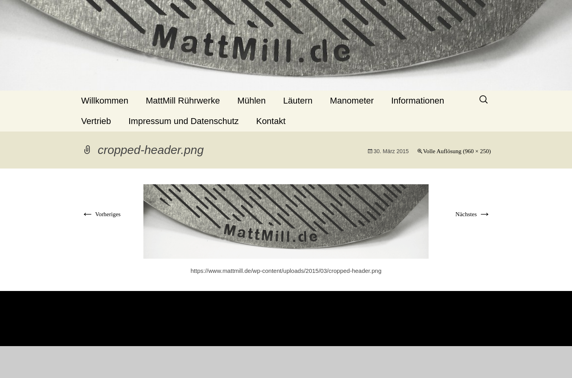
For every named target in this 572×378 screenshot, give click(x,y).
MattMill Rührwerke (183, 101)
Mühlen (251, 101)
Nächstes (473, 214)
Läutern (298, 101)
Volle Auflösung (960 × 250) (457, 151)
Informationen (417, 101)
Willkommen (104, 101)
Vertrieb (96, 121)
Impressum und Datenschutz (183, 121)
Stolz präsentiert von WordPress (286, 363)
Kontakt (271, 121)
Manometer (352, 101)
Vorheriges (101, 214)
